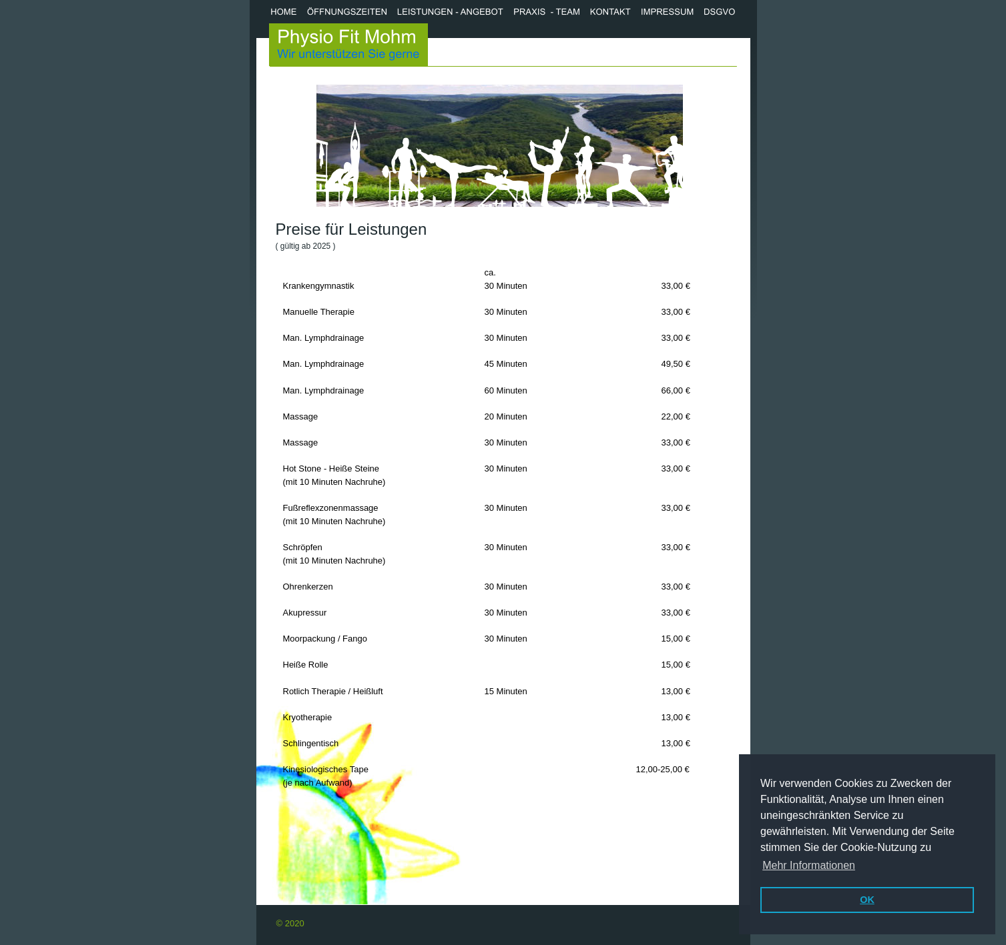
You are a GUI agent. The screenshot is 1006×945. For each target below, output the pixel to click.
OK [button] (867, 899)
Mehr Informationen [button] (808, 865)
